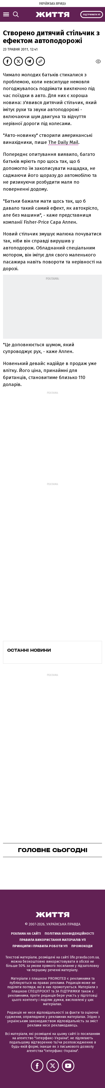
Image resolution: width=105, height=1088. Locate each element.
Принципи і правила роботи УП (40, 946)
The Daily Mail (63, 142)
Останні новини (29, 650)
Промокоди (82, 946)
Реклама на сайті (26, 933)
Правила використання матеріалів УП (52, 940)
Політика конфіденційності (69, 933)
